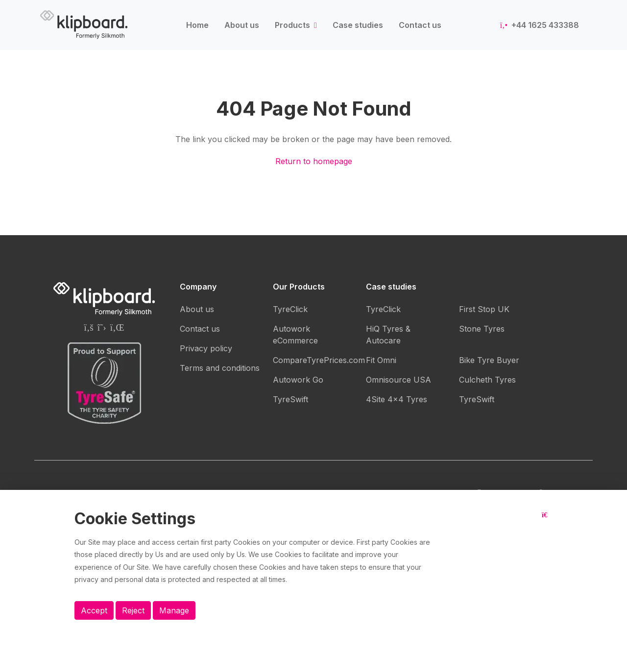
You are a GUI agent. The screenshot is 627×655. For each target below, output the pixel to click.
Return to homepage (313, 161)
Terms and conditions (220, 368)
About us (241, 25)
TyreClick (290, 309)
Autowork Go (298, 380)
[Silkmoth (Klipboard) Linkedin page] (117, 327)
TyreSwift (290, 399)
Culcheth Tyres (487, 380)
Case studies (358, 25)
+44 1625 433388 (539, 25)
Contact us (420, 25)
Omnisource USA (398, 380)
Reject (133, 610)
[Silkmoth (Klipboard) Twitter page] (101, 327)
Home (197, 25)
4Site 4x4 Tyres (396, 399)
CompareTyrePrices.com (319, 360)
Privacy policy (206, 348)
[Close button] (547, 522)
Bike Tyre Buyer (489, 360)
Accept (94, 610)
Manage (174, 610)
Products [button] (293, 25)
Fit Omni (381, 360)
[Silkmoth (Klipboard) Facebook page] (88, 327)
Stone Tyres (482, 329)
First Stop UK (484, 309)
